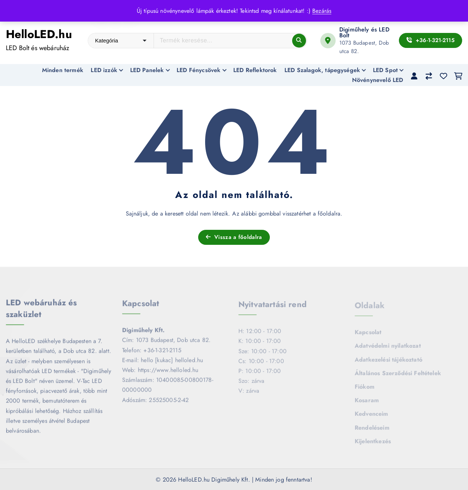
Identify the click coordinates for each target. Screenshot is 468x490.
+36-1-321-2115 (430, 40)
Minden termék (62, 70)
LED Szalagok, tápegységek (322, 70)
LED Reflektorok (255, 70)
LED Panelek (147, 70)
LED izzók (104, 70)
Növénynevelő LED (377, 80)
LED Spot (385, 70)
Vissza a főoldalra (234, 237)
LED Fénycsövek (198, 70)
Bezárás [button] (321, 11)
